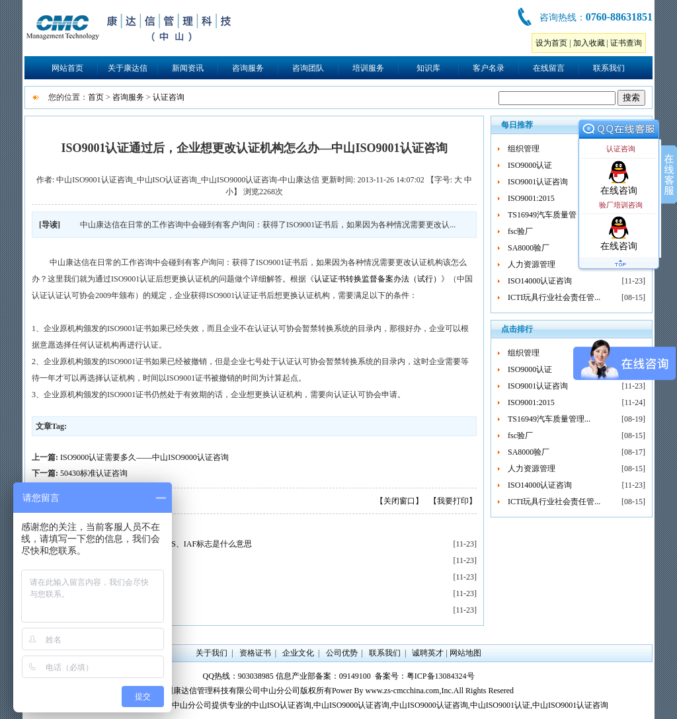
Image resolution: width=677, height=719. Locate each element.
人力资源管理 (531, 264)
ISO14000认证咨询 (540, 280)
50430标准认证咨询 (94, 473)
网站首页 (67, 68)
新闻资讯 (188, 68)
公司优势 (342, 653)
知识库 (428, 68)
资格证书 (255, 653)
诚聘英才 (428, 653)
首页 (96, 97)
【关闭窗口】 (399, 501)
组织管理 (523, 148)
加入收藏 (589, 43)
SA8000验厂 (528, 247)
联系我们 (609, 68)
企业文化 (298, 653)
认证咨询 (168, 97)
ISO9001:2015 (531, 198)
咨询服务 (248, 68)
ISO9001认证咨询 (538, 181)
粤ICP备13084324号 (441, 676)
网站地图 (465, 653)
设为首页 (551, 43)
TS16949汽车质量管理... (549, 214)
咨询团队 (308, 68)
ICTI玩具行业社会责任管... (554, 297)
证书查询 (626, 43)
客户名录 (488, 68)
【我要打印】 (453, 501)
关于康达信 (127, 68)
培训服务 (368, 68)
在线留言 (549, 68)
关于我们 (211, 653)
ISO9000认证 (530, 165)
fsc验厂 (520, 231)
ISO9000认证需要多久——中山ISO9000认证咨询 (144, 457)
